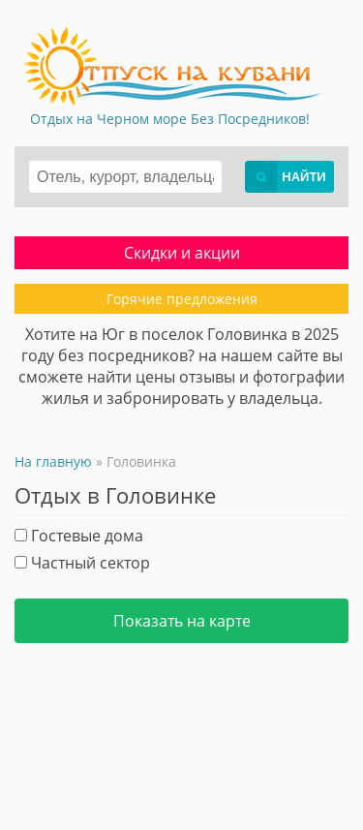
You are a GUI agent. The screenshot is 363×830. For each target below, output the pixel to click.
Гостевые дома (79, 535)
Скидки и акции (182, 252)
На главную (53, 461)
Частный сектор (82, 562)
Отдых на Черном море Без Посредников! (170, 118)
